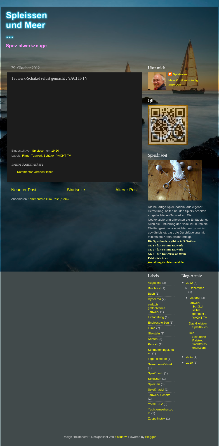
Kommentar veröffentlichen (35, 172)
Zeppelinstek (156, 418)
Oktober (195, 297)
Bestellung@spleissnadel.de (166, 262)
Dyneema (154, 299)
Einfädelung (156, 317)
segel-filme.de (157, 358)
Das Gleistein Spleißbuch (198, 325)
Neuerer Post (23, 189)
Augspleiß (155, 282)
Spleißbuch (155, 373)
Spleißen (154, 384)
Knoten (153, 339)
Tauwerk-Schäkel (42, 155)
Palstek (153, 344)
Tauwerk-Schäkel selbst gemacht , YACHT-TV (198, 310)
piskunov (121, 437)
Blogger (150, 437)
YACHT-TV (63, 155)
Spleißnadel (156, 389)
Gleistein (154, 333)
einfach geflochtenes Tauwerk (156, 308)
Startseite (76, 189)
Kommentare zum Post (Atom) (48, 199)
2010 (190, 362)
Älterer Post (126, 189)
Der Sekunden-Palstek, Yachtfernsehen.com (198, 340)
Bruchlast (154, 288)
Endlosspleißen (158, 322)
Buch (151, 293)
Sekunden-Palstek (160, 364)
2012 (190, 282)
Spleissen (180, 74)
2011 (190, 356)
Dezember (197, 288)
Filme (26, 155)
